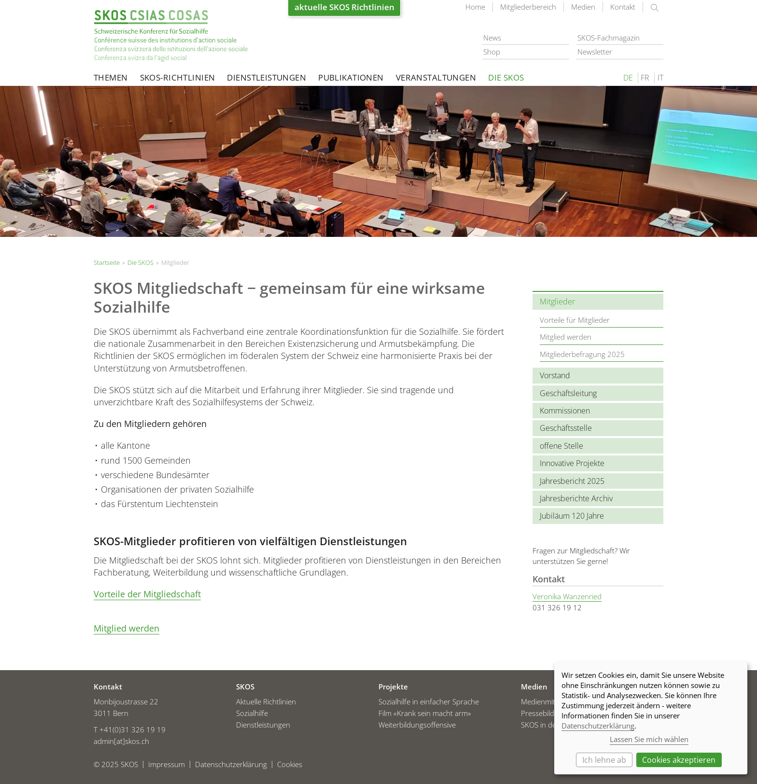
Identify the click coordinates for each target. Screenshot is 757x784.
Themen (111, 77)
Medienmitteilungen (553, 701)
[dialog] (650, 717)
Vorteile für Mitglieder (575, 320)
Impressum (166, 764)
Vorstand (555, 375)
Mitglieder (557, 301)
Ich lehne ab (604, 760)
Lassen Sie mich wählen (649, 739)
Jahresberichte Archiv (576, 498)
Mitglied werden (126, 628)
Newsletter (594, 51)
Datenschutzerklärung (231, 764)
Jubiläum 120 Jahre (572, 515)
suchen (655, 8)
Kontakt (622, 7)
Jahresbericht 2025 (572, 481)
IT (660, 77)
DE (628, 77)
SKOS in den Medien (554, 724)
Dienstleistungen (266, 77)
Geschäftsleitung (568, 393)
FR (645, 77)
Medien (583, 7)
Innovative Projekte (572, 463)
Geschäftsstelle (566, 428)
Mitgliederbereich (528, 7)
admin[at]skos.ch (121, 741)
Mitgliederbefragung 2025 (582, 354)
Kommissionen (565, 410)
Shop (491, 51)
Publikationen (351, 77)
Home (475, 7)
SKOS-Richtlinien (177, 77)
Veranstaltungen (436, 77)
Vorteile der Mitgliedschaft (147, 594)
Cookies (289, 764)
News (492, 37)
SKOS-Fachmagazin (608, 37)
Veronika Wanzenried (567, 596)
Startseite (171, 36)
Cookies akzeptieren (678, 760)
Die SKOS (506, 77)
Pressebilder (541, 713)
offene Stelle (561, 445)
